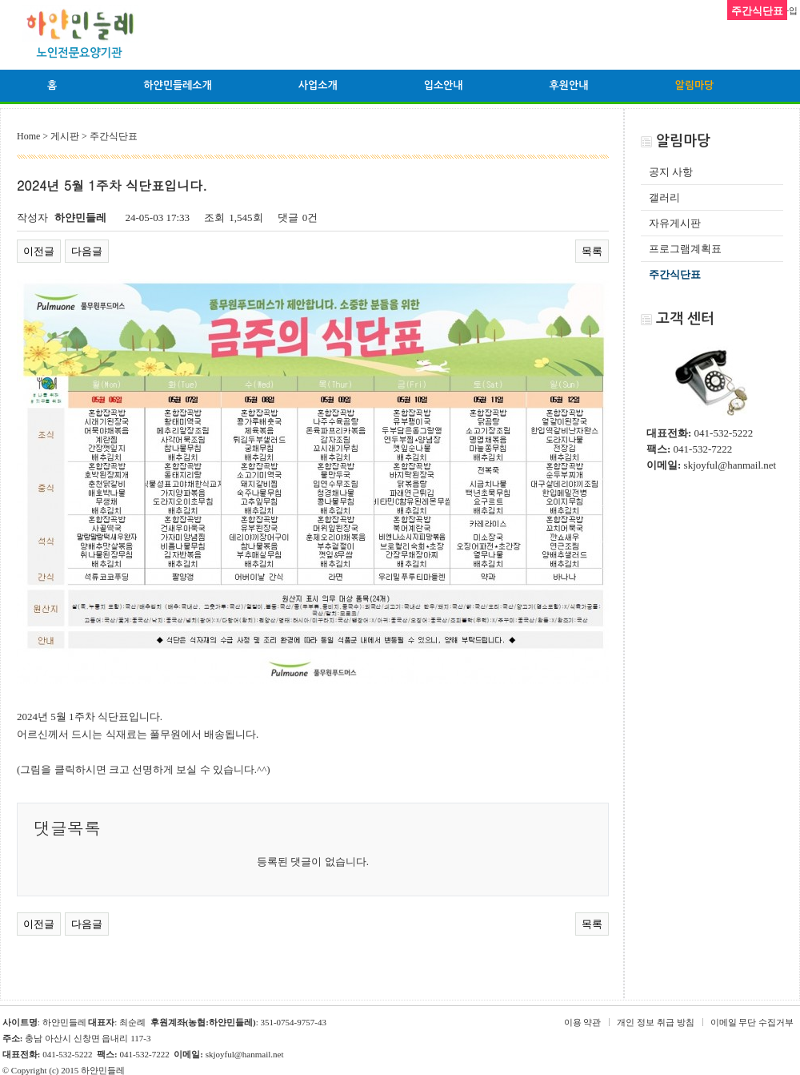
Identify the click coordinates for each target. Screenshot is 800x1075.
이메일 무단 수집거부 (752, 1022)
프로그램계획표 (685, 249)
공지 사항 (671, 172)
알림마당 (694, 85)
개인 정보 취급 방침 (655, 1022)
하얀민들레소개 (177, 85)
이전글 (38, 251)
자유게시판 (675, 223)
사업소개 (318, 85)
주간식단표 (675, 274)
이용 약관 (583, 1022)
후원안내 (569, 85)
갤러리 (664, 197)
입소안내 (443, 85)
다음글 (86, 251)
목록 (592, 251)
